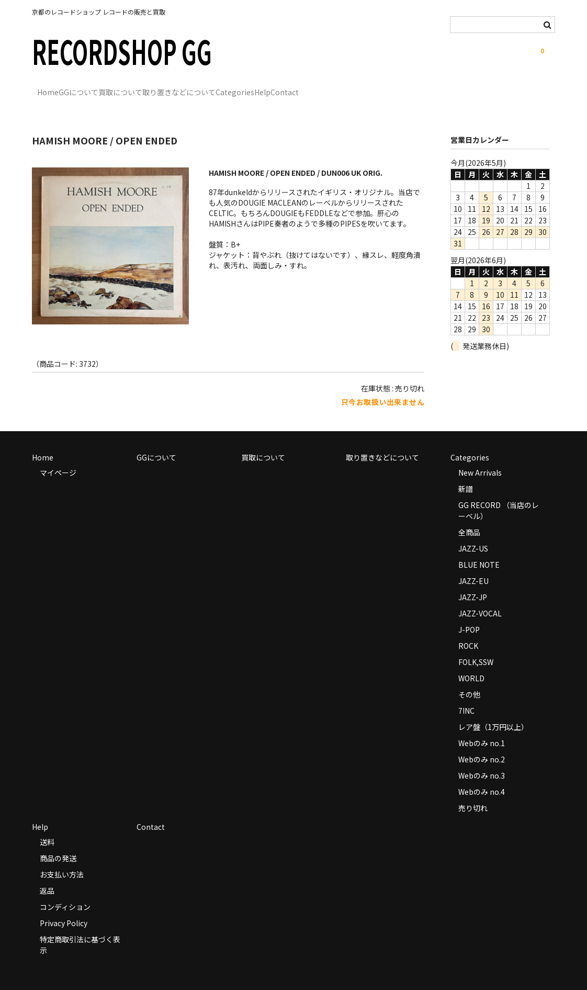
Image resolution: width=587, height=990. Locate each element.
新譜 (465, 473)
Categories (326, 87)
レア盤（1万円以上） (493, 711)
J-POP (469, 614)
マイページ (58, 457)
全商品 (469, 517)
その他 (469, 679)
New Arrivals (480, 457)
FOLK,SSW (475, 647)
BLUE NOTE (479, 549)
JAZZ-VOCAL (480, 598)
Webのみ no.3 (481, 760)
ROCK (468, 630)
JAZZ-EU (473, 565)
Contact (419, 87)
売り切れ (473, 793)
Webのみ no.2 (481, 744)
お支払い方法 (62, 859)
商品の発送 (58, 843)
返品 (47, 875)
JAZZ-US (473, 533)
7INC (466, 695)
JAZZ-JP (472, 582)
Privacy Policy (63, 908)
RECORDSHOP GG (122, 50)
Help (375, 87)
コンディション (65, 891)
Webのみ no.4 (481, 776)
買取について (169, 87)
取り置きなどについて (249, 87)
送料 (47, 827)
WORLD (471, 663)
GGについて (106, 87)
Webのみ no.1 (481, 728)
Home (53, 87)
